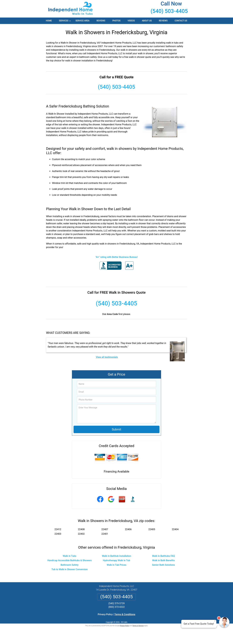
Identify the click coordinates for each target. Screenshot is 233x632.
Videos (131, 20)
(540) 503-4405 (169, 11)
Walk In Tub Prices (116, 564)
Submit (116, 429)
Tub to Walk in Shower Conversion (69, 569)
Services (65, 21)
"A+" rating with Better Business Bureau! (116, 257)
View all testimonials (107, 357)
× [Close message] (215, 621)
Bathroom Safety (69, 564)
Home (49, 20)
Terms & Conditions (124, 614)
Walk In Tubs (69, 556)
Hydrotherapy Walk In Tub (116, 560)
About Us (147, 20)
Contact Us (181, 20)
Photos (116, 20)
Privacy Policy (105, 614)
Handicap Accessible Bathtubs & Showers (69, 560)
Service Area (82, 20)
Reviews (101, 20)
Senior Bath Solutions (163, 564)
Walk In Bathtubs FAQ (163, 556)
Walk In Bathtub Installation (116, 556)
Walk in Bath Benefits (163, 560)
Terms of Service (138, 626)
